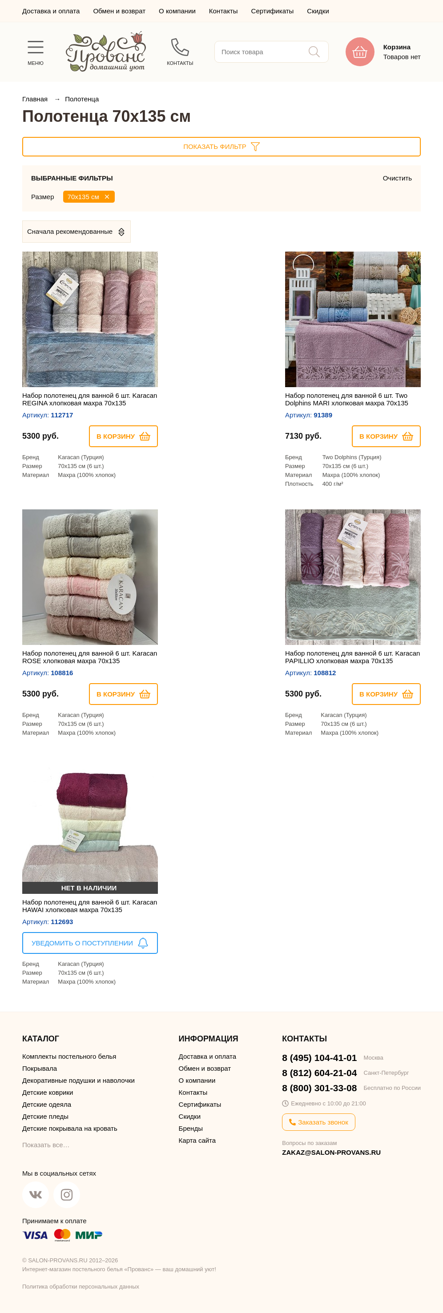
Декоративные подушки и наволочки (78, 1080)
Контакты (223, 11)
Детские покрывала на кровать (69, 1128)
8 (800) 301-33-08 (319, 1088)
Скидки (318, 11)
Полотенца (82, 99)
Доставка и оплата (51, 11)
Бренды (191, 1128)
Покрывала (39, 1068)
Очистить (397, 178)
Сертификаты (272, 11)
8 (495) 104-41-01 (319, 1058)
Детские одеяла (46, 1104)
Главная (35, 99)
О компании (177, 11)
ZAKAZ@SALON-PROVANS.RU (331, 1152)
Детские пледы (45, 1116)
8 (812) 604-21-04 (319, 1073)
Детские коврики (47, 1092)
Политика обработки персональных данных (80, 1286)
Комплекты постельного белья (69, 1056)
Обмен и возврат (119, 11)
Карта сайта (197, 1140)
